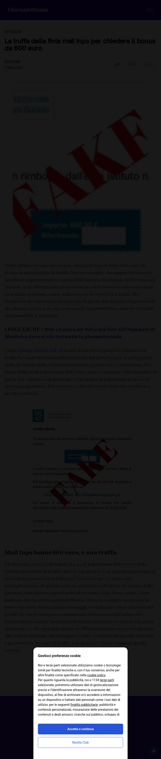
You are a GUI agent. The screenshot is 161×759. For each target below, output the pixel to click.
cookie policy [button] (96, 675)
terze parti (107, 680)
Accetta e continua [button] (80, 729)
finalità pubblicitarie (84, 704)
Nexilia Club (80, 742)
